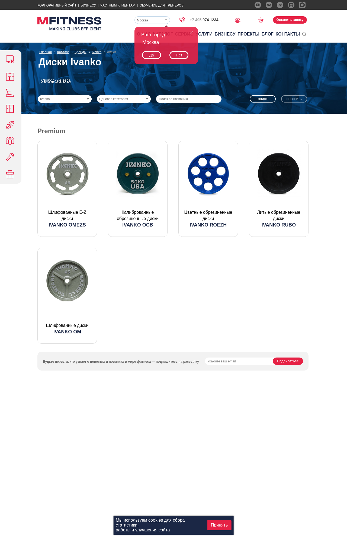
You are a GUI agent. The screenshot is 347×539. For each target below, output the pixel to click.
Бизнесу (88, 5)
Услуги (204, 34)
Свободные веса (55, 80)
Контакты (288, 34)
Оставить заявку (290, 20)
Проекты (248, 34)
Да (151, 55)
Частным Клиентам (117, 5)
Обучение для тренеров (162, 5)
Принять (219, 525)
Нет (179, 55)
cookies (155, 520)
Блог (268, 34)
